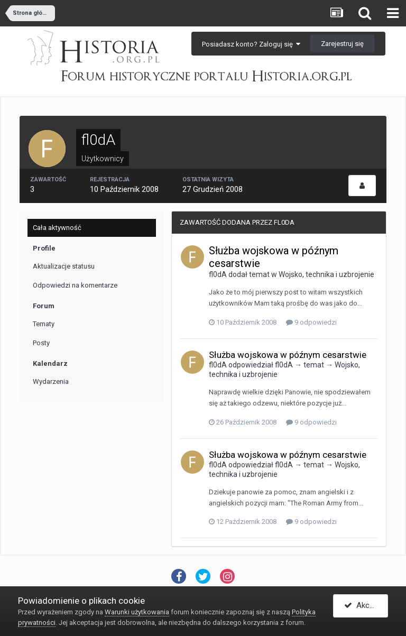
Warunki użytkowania (137, 612)
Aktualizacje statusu (64, 266)
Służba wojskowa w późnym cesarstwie (287, 354)
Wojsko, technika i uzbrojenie (326, 274)
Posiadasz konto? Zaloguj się (251, 44)
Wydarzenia (51, 381)
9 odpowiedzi (311, 322)
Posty (41, 343)
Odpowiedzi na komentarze (75, 285)
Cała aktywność (57, 228)
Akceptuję (366, 606)
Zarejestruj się (342, 44)
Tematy (43, 324)
